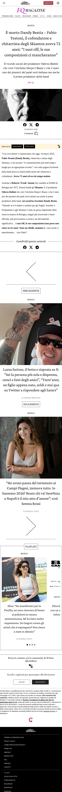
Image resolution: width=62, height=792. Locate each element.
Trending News (7, 16)
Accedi (22, 682)
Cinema (35, 16)
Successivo (31, 404)
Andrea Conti (32, 511)
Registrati (40, 682)
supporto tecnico (49, 711)
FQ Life (17, 16)
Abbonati (48, 3)
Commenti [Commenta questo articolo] (31, 133)
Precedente (31, 290)
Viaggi (49, 16)
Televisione (26, 16)
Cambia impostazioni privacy (14, 745)
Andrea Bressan (32, 398)
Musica (42, 16)
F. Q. (32, 83)
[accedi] (58, 3)
